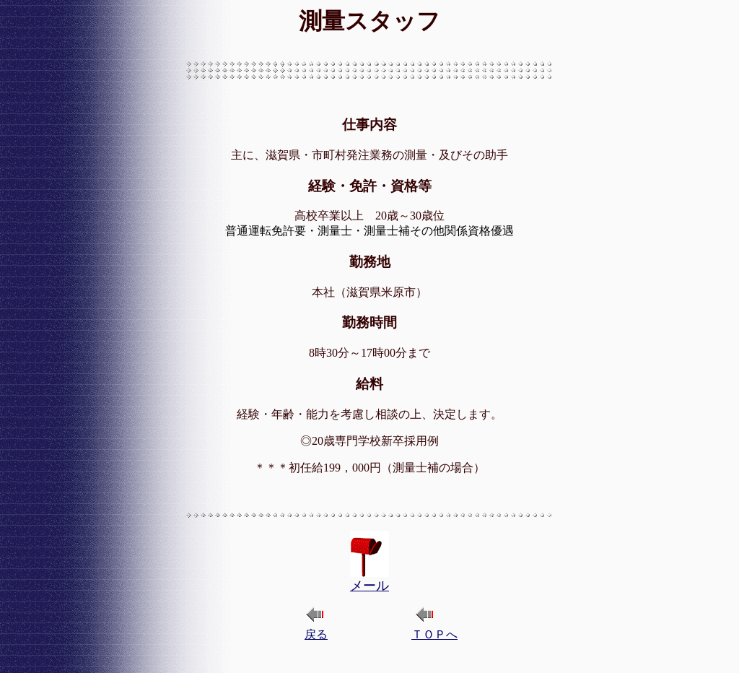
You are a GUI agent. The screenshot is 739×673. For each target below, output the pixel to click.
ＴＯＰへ (434, 634)
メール (369, 585)
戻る (316, 634)
